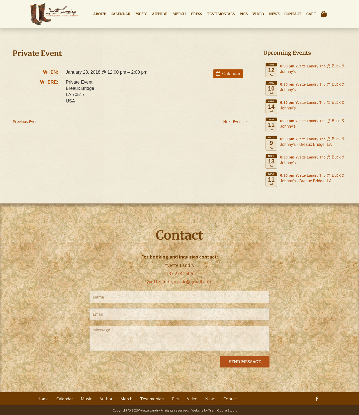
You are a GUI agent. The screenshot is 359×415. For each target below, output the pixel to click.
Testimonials (221, 14)
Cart (311, 14)
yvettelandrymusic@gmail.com (179, 282)
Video (258, 14)
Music (141, 14)
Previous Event (24, 121)
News (274, 14)
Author (160, 14)
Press (196, 14)
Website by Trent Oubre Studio (214, 410)
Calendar (120, 14)
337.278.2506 (179, 273)
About (99, 14)
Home (43, 398)
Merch (179, 14)
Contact (292, 14)
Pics (244, 14)
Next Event (235, 121)
